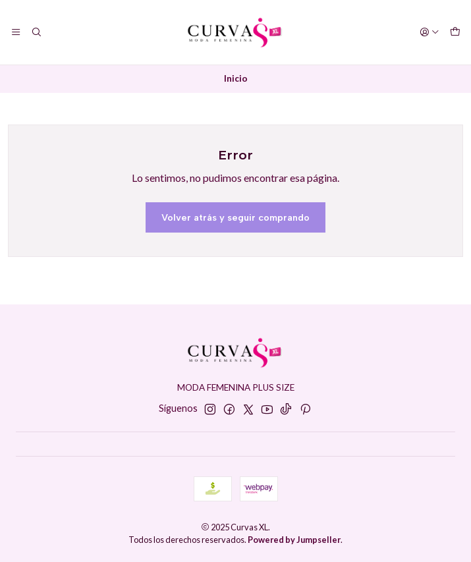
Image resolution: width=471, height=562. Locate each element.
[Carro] (455, 32)
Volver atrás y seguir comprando (235, 217)
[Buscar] (35, 32)
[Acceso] (429, 32)
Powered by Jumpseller (294, 539)
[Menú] (16, 32)
